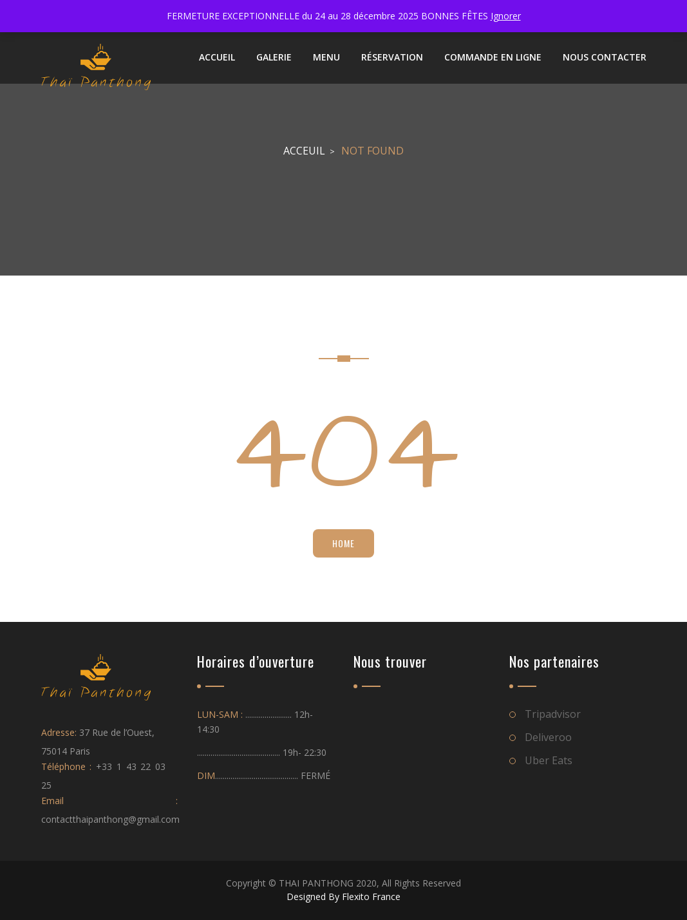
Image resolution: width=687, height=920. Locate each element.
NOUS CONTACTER (604, 57)
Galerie (274, 57)
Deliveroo (548, 737)
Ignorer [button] (506, 16)
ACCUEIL (217, 57)
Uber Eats (548, 760)
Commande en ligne (492, 57)
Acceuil (304, 151)
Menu (326, 57)
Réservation (392, 57)
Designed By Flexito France (343, 896)
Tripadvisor (553, 714)
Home (343, 543)
